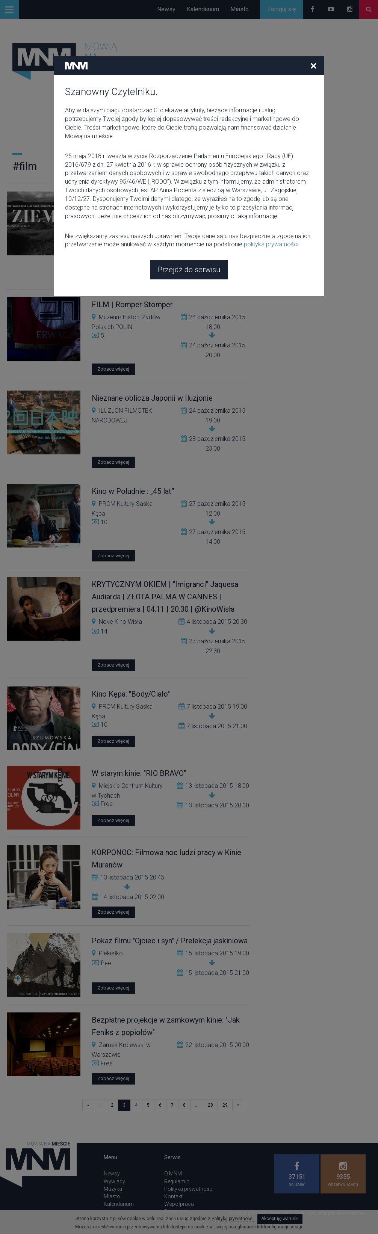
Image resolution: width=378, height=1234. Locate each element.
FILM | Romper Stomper (132, 304)
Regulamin (176, 1181)
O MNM (173, 1174)
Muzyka (113, 1189)
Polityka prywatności (188, 1189)
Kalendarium (203, 9)
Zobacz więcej (113, 276)
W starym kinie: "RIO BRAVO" (139, 773)
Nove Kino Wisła (120, 621)
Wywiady (114, 1181)
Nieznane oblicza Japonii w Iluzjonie (152, 398)
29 (225, 1105)
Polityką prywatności (233, 1218)
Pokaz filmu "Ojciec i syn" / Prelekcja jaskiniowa (170, 940)
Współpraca (179, 1204)
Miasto (239, 9)
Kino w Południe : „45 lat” (133, 491)
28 (210, 1105)
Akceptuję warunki (280, 1218)
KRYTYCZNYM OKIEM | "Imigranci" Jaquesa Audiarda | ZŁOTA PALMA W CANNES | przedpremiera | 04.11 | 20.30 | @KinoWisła (165, 597)
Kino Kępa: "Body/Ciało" (131, 693)
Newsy (166, 9)
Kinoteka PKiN (117, 224)
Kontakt (173, 1196)
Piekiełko (111, 953)
